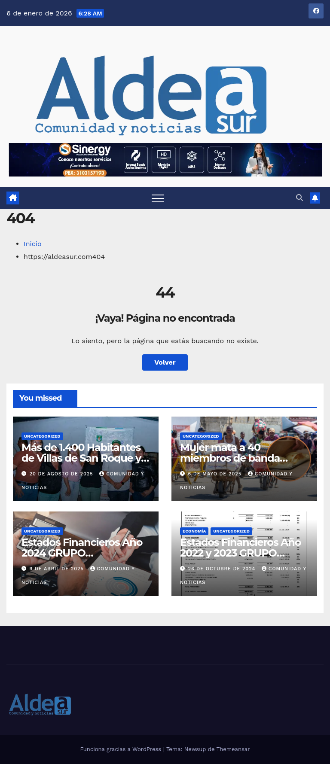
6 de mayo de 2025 (216, 474)
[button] (299, 198)
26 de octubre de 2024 (222, 569)
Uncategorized (42, 436)
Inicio (33, 244)
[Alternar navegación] (157, 198)
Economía (194, 531)
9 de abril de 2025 (58, 569)
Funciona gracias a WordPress (121, 749)
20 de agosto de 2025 (62, 474)
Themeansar (233, 749)
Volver (165, 362)
